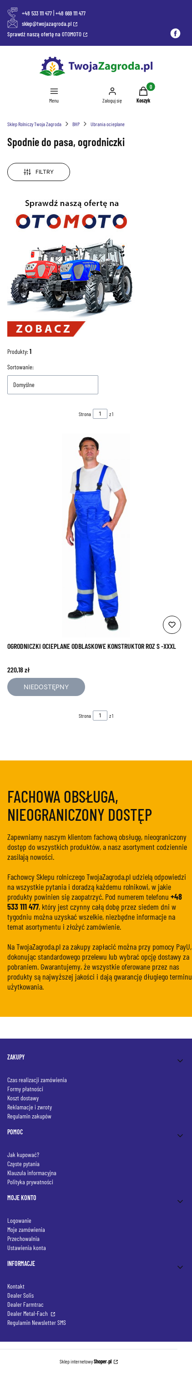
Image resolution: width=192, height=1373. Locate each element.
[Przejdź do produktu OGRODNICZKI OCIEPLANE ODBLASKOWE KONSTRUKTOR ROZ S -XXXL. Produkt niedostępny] (96, 535)
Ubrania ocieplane (108, 124)
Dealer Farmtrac (25, 1304)
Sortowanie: (20, 367)
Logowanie (19, 1220)
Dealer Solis (20, 1295)
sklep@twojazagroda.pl (46, 23)
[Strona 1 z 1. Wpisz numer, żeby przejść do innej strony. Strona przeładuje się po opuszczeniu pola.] (100, 414)
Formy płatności (25, 1089)
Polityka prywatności (30, 1182)
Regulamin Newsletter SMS (36, 1322)
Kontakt (16, 1286)
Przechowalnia (23, 1238)
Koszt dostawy (23, 1098)
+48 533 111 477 (37, 13)
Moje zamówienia (26, 1229)
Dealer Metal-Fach (28, 1313)
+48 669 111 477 (71, 13)
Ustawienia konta (26, 1247)
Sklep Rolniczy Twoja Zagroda (34, 124)
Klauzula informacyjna (31, 1173)
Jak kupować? (23, 1154)
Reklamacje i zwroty (29, 1107)
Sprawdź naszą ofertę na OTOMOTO (44, 34)
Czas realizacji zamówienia (37, 1080)
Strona (85, 414)
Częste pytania (23, 1163)
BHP (76, 124)
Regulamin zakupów (29, 1116)
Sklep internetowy (86, 1361)
